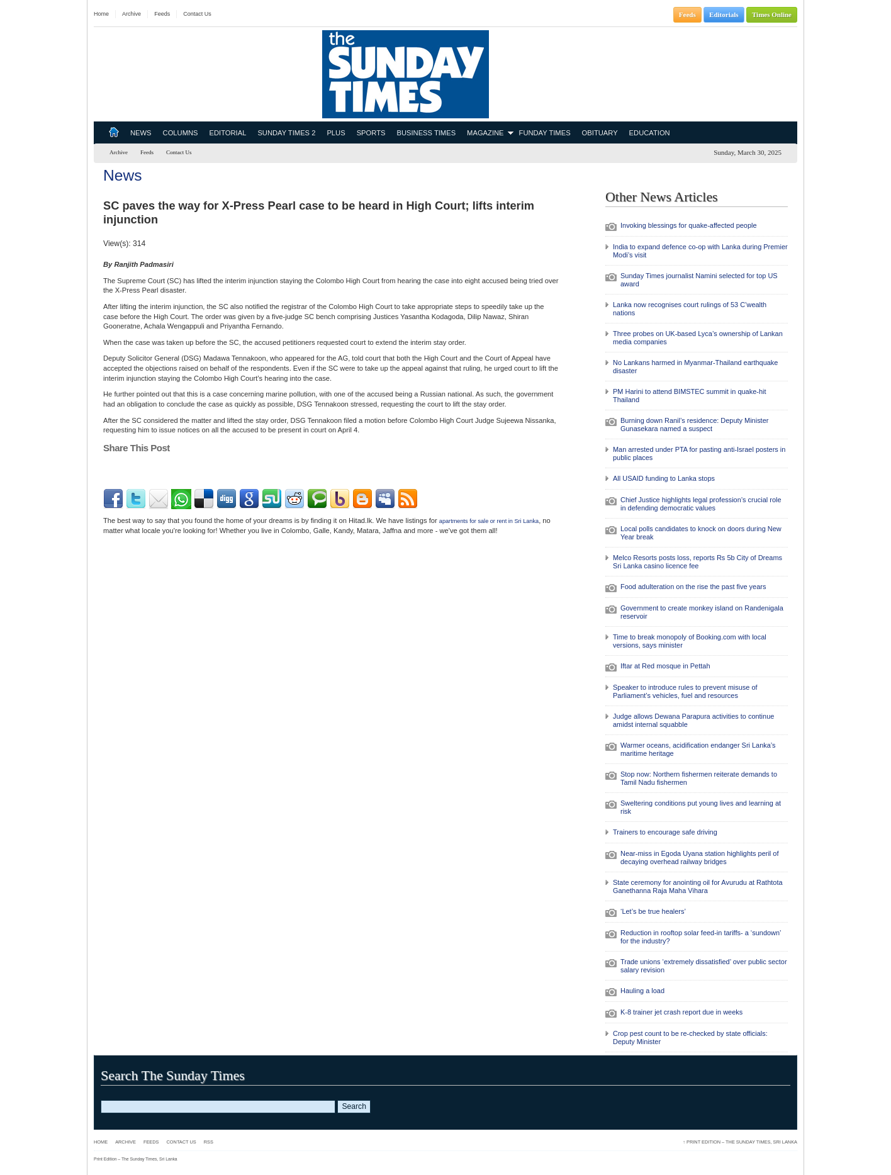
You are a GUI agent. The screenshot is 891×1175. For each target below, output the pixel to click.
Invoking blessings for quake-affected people (688, 225)
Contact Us (197, 14)
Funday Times (545, 133)
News (141, 133)
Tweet (113, 471)
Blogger (362, 499)
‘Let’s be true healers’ (653, 911)
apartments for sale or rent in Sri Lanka (489, 521)
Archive (131, 14)
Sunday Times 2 (286, 133)
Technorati (317, 499)
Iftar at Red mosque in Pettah (665, 666)
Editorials (723, 14)
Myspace (385, 499)
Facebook (113, 499)
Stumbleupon (272, 499)
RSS (408, 499)
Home (101, 14)
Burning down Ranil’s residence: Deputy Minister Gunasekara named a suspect (694, 424)
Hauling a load (642, 990)
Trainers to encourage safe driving (665, 832)
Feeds (162, 14)
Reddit (294, 499)
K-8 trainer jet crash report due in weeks (681, 1012)
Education (649, 133)
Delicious (204, 499)
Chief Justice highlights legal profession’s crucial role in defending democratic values (701, 504)
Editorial (228, 133)
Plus (336, 133)
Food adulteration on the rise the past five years (693, 586)
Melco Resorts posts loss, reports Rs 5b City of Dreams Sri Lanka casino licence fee (697, 562)
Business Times (426, 133)
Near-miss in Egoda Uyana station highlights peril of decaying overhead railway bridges (699, 857)
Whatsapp (181, 499)
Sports (371, 133)
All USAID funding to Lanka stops (664, 478)
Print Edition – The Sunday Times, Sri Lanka (740, 1142)
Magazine (485, 133)
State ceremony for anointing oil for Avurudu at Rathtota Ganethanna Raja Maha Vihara (698, 886)
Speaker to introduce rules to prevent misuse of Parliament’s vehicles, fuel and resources (685, 691)
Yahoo (340, 499)
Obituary (600, 133)
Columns (180, 133)
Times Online (772, 14)
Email (158, 499)
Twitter (136, 499)
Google (249, 499)
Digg (226, 499)
